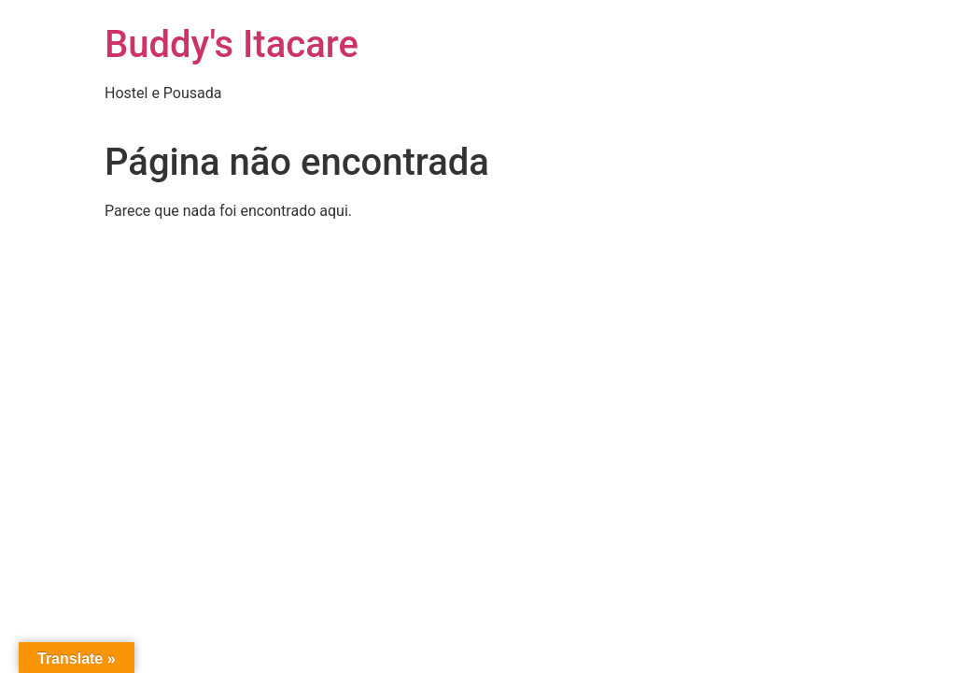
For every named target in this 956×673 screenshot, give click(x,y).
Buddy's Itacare (231, 44)
